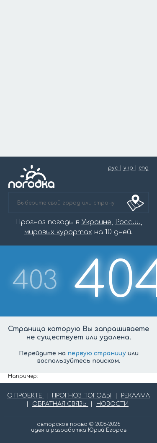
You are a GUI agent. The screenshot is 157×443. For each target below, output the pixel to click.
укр (129, 168)
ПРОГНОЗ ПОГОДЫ (81, 395)
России (128, 222)
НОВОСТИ (112, 404)
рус (114, 168)
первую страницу (96, 353)
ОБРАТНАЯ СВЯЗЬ (60, 404)
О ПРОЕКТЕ (25, 395)
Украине (96, 222)
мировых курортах (58, 232)
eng (144, 168)
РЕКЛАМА (135, 395)
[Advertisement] (78, 78)
